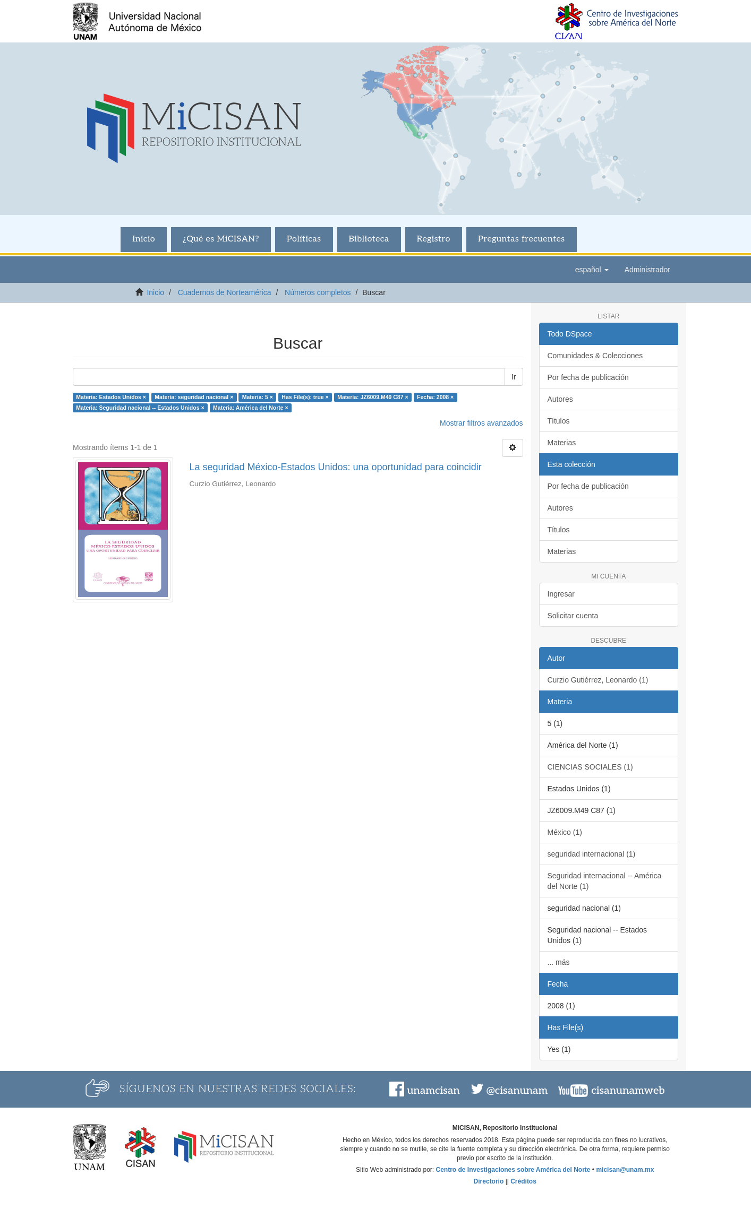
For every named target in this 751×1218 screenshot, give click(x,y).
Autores (560, 399)
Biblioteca (369, 239)
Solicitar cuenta (573, 615)
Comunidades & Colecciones (595, 355)
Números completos (318, 292)
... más (559, 962)
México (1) (565, 832)
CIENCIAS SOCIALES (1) (590, 767)
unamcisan (433, 1090)
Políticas (304, 239)
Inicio (143, 239)
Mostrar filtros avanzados (481, 423)
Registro (433, 239)
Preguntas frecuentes (521, 239)
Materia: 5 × (257, 397)
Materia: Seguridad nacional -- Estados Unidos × (140, 407)
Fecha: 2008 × (435, 397)
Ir (513, 377)
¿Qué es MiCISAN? (221, 239)
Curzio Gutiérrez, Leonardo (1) (598, 680)
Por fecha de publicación (588, 377)
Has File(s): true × (304, 397)
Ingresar (561, 594)
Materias (562, 442)
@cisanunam (517, 1090)
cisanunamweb (627, 1090)
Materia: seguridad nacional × (194, 397)
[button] (592, 269)
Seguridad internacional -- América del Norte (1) (605, 881)
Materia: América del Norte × (250, 407)
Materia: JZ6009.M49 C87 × (372, 397)
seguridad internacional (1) (592, 854)
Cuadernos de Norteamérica (224, 292)
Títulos (559, 421)
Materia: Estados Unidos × (111, 397)
